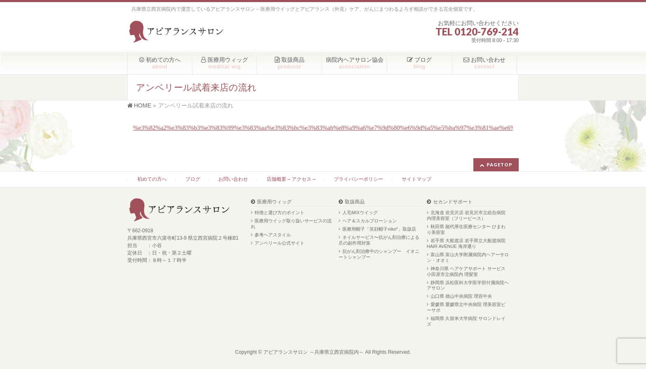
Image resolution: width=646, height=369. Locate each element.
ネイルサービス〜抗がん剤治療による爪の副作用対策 (379, 240)
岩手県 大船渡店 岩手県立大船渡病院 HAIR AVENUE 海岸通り (466, 243)
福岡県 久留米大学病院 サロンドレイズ (466, 321)
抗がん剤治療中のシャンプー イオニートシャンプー (379, 254)
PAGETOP (500, 164)
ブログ (192, 179)
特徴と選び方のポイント (279, 212)
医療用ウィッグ (274, 202)
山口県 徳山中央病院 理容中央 (461, 296)
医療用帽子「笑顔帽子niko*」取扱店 (379, 229)
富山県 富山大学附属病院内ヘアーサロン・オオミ (468, 257)
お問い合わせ (233, 179)
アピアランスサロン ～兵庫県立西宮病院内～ (313, 352)
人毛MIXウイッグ (360, 212)
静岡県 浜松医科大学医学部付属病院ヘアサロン (468, 285)
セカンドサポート (453, 202)
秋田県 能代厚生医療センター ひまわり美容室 (466, 229)
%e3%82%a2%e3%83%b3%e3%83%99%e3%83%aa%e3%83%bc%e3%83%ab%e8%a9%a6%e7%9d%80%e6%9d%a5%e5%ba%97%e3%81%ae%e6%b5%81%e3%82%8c (349, 127)
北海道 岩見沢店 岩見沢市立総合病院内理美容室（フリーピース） (466, 215)
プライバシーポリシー (358, 179)
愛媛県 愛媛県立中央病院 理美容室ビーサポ (466, 307)
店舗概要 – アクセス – (291, 179)
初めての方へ (152, 179)
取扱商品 (355, 202)
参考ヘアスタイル (273, 234)
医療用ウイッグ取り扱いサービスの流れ (291, 223)
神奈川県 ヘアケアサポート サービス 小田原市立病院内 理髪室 (466, 271)
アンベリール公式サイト (279, 243)
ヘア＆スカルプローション (369, 220)
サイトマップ (416, 179)
